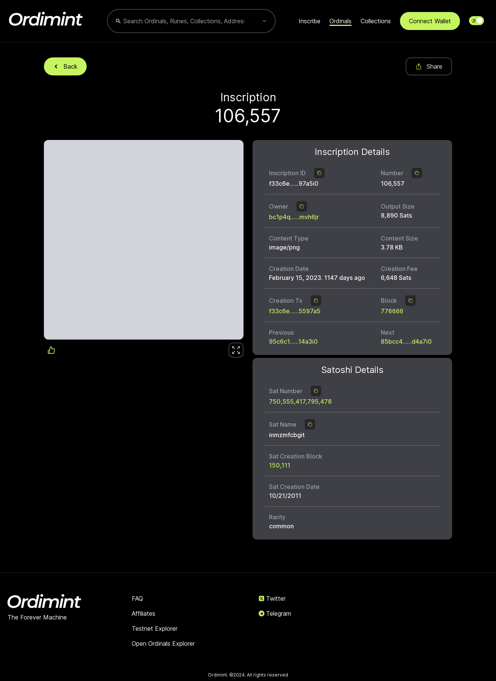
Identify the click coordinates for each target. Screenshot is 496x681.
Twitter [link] (272, 598)
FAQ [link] (137, 598)
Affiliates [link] (143, 613)
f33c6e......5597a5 (294, 311)
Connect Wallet (430, 21)
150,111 (279, 465)
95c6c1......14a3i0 (293, 341)
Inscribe (309, 21)
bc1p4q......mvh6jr (294, 217)
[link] (235, 350)
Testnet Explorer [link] (154, 628)
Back (65, 66)
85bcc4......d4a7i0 (406, 341)
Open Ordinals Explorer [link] (163, 643)
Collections (376, 21)
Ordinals (340, 21)
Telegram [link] (275, 613)
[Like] (235, 350)
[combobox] (183, 21)
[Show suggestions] (265, 21)
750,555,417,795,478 (300, 401)
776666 (392, 311)
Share (428, 66)
